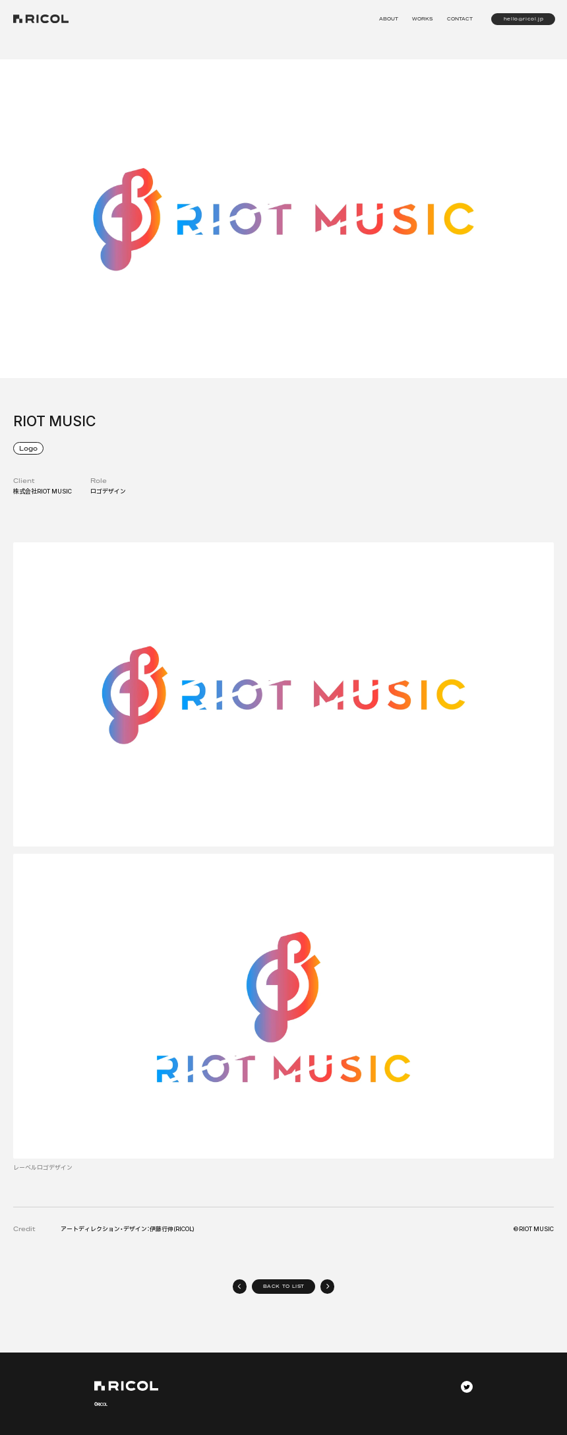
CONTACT (460, 19)
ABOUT (388, 19)
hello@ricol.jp (524, 19)
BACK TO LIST (284, 1286)
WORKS (422, 19)
